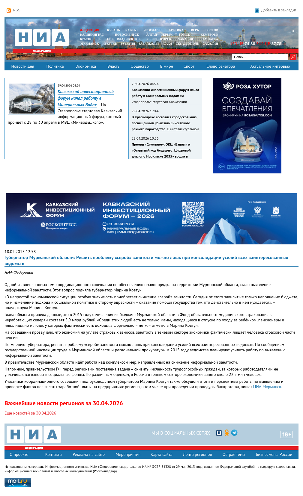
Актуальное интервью (270, 66)
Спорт (189, 66)
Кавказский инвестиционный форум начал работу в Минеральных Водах (86, 98)
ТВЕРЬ (194, 30)
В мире (166, 66)
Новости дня (22, 66)
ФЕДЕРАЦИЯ (89, 30)
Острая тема (234, 454)
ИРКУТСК (109, 43)
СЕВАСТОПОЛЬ (187, 43)
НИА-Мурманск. (267, 386)
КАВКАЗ (131, 30)
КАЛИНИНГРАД (92, 34)
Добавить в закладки (275, 10)
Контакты (53, 454)
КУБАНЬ (113, 30)
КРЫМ (168, 34)
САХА (168, 43)
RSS (13, 10)
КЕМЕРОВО (209, 34)
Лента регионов (197, 454)
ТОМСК (185, 34)
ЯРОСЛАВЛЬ (152, 30)
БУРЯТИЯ (128, 43)
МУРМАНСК (89, 43)
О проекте (19, 454)
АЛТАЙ (151, 34)
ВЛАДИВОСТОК (129, 39)
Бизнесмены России (274, 454)
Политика (55, 66)
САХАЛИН (210, 43)
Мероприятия (128, 454)
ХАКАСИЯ (185, 39)
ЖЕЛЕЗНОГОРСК (158, 39)
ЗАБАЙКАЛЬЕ (149, 43)
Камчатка (209, 39)
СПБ (110, 39)
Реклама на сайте (89, 454)
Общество (139, 66)
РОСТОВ (212, 30)
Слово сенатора (220, 66)
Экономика (86, 66)
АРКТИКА (176, 30)
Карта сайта (161, 454)
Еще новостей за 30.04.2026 (30, 413)
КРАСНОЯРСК (90, 39)
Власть (113, 66)
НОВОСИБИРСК (127, 34)
